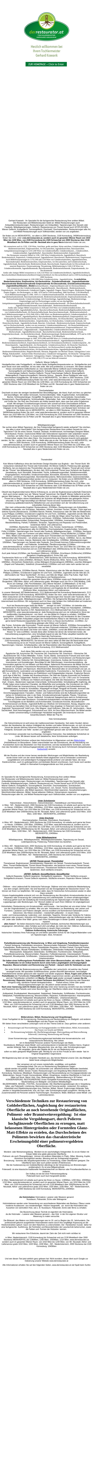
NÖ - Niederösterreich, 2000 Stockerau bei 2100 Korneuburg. (37, 805)
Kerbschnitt (42, 749)
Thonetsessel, (10, 863)
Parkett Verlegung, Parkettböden (19, 945)
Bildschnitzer (79, 740)
